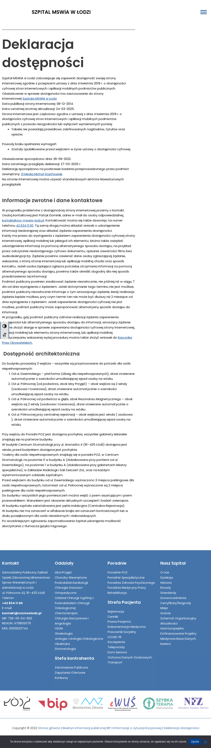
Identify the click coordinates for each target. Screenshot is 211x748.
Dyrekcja (166, 572)
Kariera (165, 639)
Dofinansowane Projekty (178, 628)
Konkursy (61, 678)
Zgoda (195, 741)
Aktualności (169, 618)
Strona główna (48, 728)
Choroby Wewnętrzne (71, 572)
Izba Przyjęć (64, 567)
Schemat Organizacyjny (178, 613)
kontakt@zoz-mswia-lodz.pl (23, 220)
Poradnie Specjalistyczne (127, 572)
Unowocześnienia (173, 593)
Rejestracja (116, 606)
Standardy (168, 588)
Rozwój (165, 582)
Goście (165, 608)
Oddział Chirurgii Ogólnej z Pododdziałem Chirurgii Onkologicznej (75, 598)
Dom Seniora (117, 647)
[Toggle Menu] (203, 12)
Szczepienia (117, 637)
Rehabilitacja (117, 588)
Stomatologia (65, 649)
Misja (164, 603)
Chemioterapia (66, 608)
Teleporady (116, 642)
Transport (115, 657)
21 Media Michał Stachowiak (42, 174)
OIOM (59, 623)
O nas (164, 567)
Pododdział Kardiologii (72, 578)
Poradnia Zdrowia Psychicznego (132, 578)
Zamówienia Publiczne (72, 667)
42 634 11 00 (25, 225)
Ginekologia (64, 628)
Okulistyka (62, 644)
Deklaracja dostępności (182, 728)
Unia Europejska (172, 623)
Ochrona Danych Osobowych (130, 652)
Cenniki (113, 611)
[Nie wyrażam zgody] (205, 742)
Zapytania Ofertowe (70, 673)
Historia (166, 578)
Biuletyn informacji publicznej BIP (86, 728)
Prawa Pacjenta (120, 616)
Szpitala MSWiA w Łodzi (40, 98)
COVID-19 (115, 632)
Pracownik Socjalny (122, 627)
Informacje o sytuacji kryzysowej (137, 728)
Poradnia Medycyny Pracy (127, 582)
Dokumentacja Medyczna (127, 622)
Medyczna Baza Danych (178, 633)
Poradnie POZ (118, 567)
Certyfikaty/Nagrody (176, 598)
